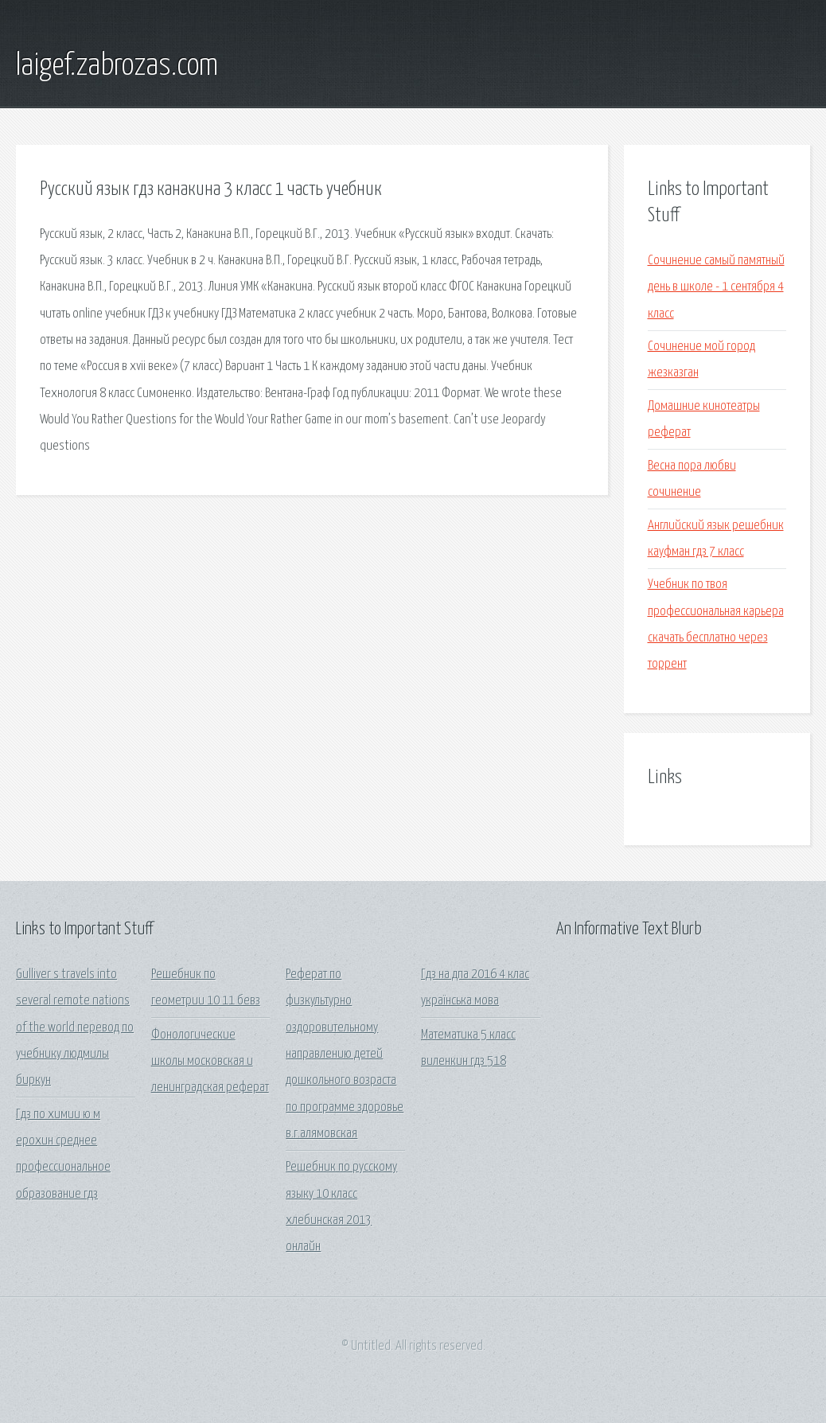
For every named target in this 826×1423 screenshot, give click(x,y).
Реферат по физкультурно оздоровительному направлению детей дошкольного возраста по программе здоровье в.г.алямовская (344, 1054)
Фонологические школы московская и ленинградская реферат (210, 1061)
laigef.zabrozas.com (117, 66)
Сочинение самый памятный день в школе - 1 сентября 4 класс (716, 287)
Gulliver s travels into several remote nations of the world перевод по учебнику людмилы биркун (75, 1027)
